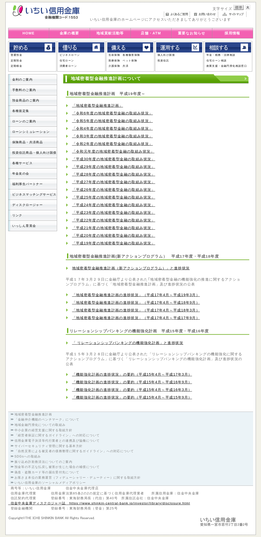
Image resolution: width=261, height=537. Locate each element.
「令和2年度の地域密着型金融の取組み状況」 (112, 144)
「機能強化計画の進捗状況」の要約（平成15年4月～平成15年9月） (132, 397)
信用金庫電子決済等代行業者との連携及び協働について (57, 440)
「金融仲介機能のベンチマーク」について (47, 419)
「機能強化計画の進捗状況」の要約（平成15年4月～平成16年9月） (132, 382)
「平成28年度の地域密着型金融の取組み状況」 (113, 174)
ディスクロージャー (27, 205)
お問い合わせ (205, 14)
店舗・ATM (151, 33)
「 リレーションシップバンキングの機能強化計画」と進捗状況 (128, 343)
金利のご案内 (22, 79)
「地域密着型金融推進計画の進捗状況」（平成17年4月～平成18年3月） (136, 310)
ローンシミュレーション (31, 132)
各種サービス (22, 163)
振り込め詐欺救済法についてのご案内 (44, 462)
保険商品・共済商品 (27, 142)
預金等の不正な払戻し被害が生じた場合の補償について (57, 467)
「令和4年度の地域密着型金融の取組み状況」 (112, 128)
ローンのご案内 (24, 121)
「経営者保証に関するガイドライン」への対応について (57, 435)
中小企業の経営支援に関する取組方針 (44, 430)
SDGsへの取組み (28, 456)
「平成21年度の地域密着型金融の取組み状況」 (113, 228)
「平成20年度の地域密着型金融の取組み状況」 (113, 235)
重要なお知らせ (191, 33)
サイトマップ (233, 14)
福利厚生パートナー (27, 184)
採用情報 (232, 33)
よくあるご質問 (177, 14)
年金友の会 (20, 173)
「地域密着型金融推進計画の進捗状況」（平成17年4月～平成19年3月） (136, 295)
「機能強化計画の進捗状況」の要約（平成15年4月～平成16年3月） (132, 390)
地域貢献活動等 (110, 33)
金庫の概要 (69, 33)
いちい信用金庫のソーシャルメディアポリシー (50, 482)
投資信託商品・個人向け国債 (34, 152)
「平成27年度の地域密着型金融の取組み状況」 (113, 182)
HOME (28, 33)
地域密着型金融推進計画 (33, 414)
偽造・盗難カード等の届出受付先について (47, 472)
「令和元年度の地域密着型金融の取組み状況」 (113, 151)
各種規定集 (20, 111)
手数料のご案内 (24, 90)
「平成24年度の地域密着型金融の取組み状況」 (113, 205)
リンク (17, 215)
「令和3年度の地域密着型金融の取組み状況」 (112, 136)
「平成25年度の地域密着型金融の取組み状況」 (113, 197)
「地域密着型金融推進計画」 (97, 105)
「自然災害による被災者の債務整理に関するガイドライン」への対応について (74, 451)
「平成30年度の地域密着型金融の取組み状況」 (113, 159)
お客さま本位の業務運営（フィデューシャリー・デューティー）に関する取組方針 (78, 477)
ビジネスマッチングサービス (34, 194)
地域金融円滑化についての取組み (40, 425)
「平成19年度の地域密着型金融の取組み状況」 (113, 243)
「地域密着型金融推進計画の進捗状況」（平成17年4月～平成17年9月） (136, 318)
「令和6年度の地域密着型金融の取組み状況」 (112, 113)
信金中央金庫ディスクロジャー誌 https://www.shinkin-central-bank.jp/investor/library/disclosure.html (99, 503)
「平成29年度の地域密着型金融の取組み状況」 (113, 167)
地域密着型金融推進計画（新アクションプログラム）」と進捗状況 (131, 268)
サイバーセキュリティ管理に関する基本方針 (49, 446)
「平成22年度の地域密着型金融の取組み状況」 (113, 220)
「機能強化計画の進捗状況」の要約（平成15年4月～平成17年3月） (132, 374)
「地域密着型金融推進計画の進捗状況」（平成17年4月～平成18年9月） (136, 302)
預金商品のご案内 (26, 100)
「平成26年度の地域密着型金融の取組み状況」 (113, 190)
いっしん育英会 (24, 226)
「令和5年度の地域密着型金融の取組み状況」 (112, 121)
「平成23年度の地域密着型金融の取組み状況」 (113, 213)
